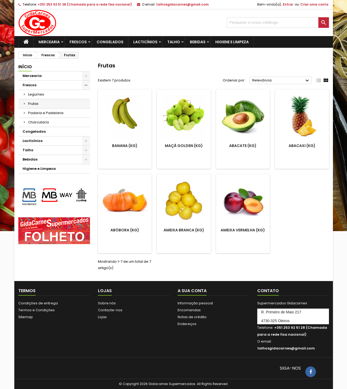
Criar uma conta (314, 4)
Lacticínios (145, 42)
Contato (268, 291)
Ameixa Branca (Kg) (184, 230)
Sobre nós (107, 303)
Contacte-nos (110, 310)
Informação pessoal (195, 303)
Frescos (78, 42)
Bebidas (197, 42)
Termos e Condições (36, 310)
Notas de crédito (192, 316)
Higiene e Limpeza (232, 42)
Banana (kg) (125, 145)
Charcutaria (38, 122)
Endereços (187, 323)
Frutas (33, 103)
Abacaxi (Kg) (302, 145)
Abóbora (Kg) (124, 230)
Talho (173, 42)
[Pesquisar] (278, 22)
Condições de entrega (38, 303)
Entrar (288, 4)
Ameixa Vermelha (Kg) (243, 230)
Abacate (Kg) (242, 145)
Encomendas (189, 310)
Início (25, 67)
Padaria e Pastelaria (45, 112)
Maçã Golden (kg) (184, 145)
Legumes (36, 94)
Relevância (281, 80)
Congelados (110, 42)
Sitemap (25, 316)
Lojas (102, 316)
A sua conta (192, 291)
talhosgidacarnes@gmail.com (182, 4)
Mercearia (49, 42)
